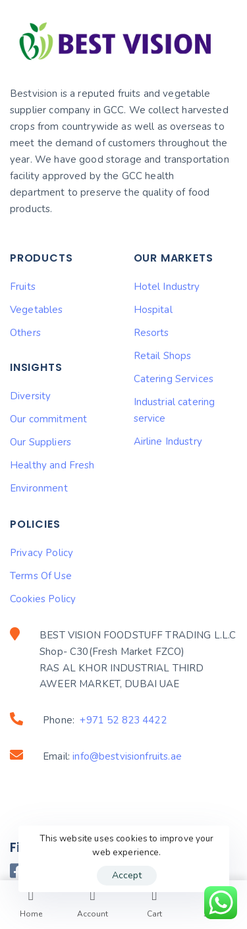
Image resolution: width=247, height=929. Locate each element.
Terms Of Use (41, 575)
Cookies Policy (43, 598)
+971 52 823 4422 (123, 720)
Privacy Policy (41, 552)
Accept (127, 875)
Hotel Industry (167, 286)
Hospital (153, 309)
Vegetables (36, 309)
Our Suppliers (40, 442)
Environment (39, 488)
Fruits (23, 286)
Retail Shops (163, 355)
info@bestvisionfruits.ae (127, 756)
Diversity (30, 396)
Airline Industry (168, 441)
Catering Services (174, 378)
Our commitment (48, 419)
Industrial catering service (174, 410)
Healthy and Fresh (52, 465)
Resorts (151, 332)
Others (25, 332)
